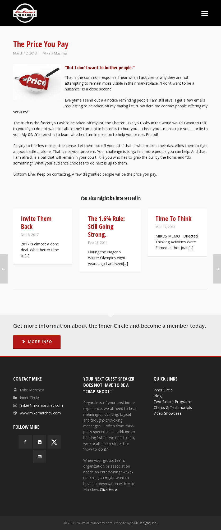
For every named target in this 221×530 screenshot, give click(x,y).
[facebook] (25, 442)
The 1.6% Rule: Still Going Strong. (106, 226)
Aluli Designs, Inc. (144, 523)
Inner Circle (163, 389)
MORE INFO (37, 341)
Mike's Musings (55, 53)
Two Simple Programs (173, 401)
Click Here (108, 489)
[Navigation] (204, 13)
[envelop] (39, 456)
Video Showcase (168, 413)
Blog (158, 395)
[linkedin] (39, 442)
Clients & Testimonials (173, 407)
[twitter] (54, 442)
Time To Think (173, 218)
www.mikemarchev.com (40, 412)
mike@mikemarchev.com (41, 405)
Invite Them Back (36, 222)
